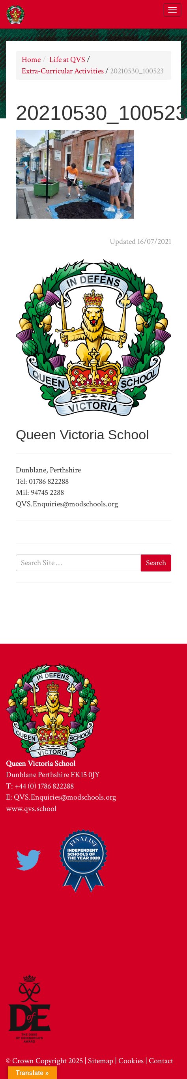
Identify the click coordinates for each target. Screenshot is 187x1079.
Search (156, 563)
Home (31, 59)
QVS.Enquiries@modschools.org (65, 797)
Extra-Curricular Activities (63, 71)
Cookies (131, 1061)
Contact (161, 1061)
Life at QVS (67, 59)
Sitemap (100, 1061)
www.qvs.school (31, 809)
